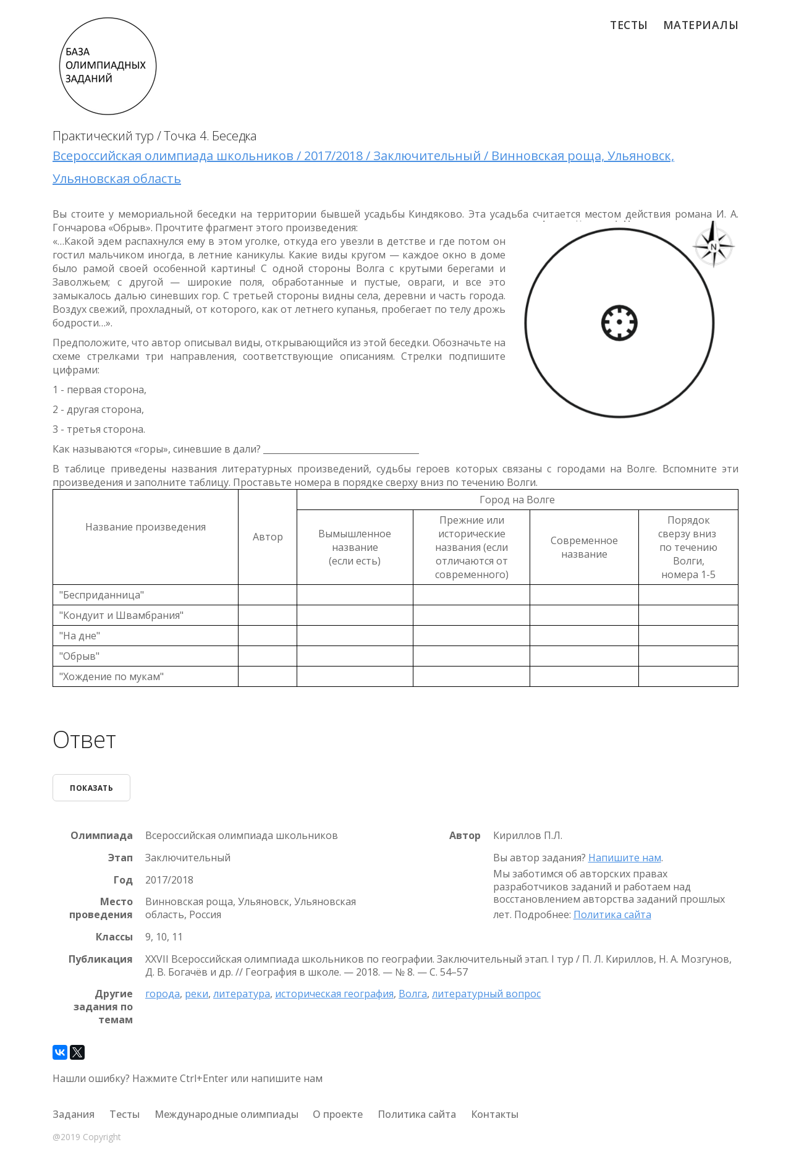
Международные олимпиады (226, 1114)
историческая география (334, 993)
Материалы (701, 24)
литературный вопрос (486, 993)
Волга (413, 993)
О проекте (338, 1114)
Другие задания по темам (103, 1006)
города (162, 993)
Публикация (101, 959)
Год (123, 880)
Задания (74, 1114)
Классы (114, 937)
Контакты (494, 1114)
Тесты (629, 24)
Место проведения (101, 908)
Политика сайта (612, 914)
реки (196, 993)
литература (241, 993)
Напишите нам (624, 857)
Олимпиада (101, 835)
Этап (120, 857)
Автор (465, 835)
